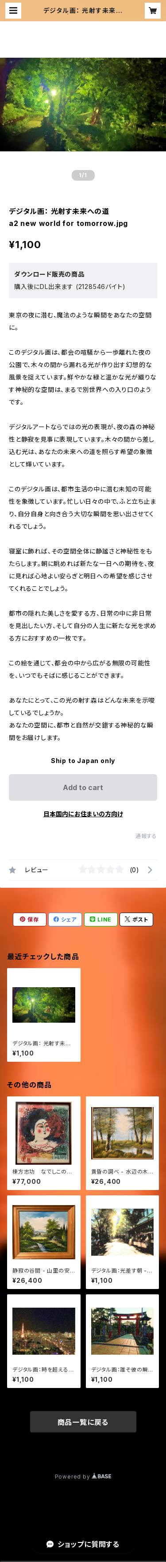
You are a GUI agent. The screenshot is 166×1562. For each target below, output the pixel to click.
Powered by (83, 1476)
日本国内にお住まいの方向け (83, 814)
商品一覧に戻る (83, 1422)
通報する (146, 836)
